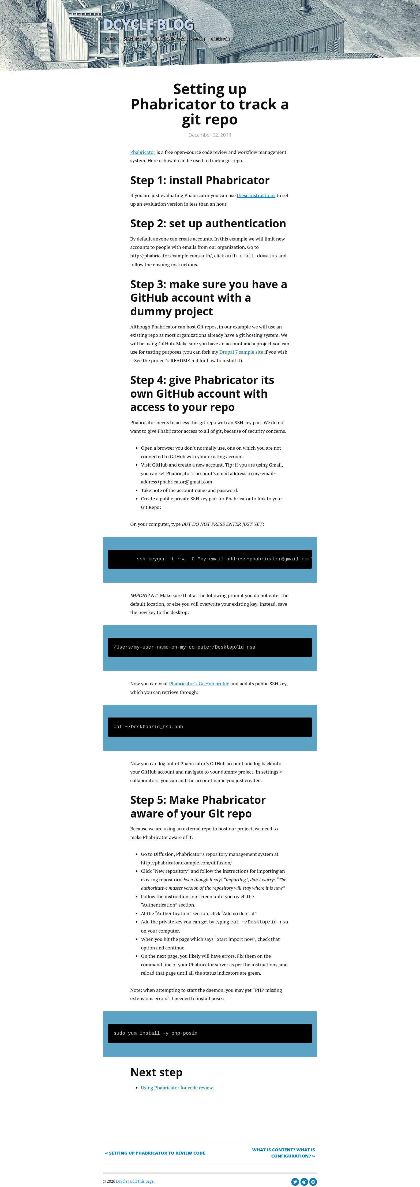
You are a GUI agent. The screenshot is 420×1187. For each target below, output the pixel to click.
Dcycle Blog (148, 24)
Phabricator (142, 152)
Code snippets (169, 39)
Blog (111, 39)
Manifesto (135, 39)
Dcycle (121, 1180)
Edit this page (142, 1180)
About (198, 39)
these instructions (256, 195)
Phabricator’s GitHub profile (199, 683)
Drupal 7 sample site (241, 351)
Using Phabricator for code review (177, 1086)
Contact (221, 39)
